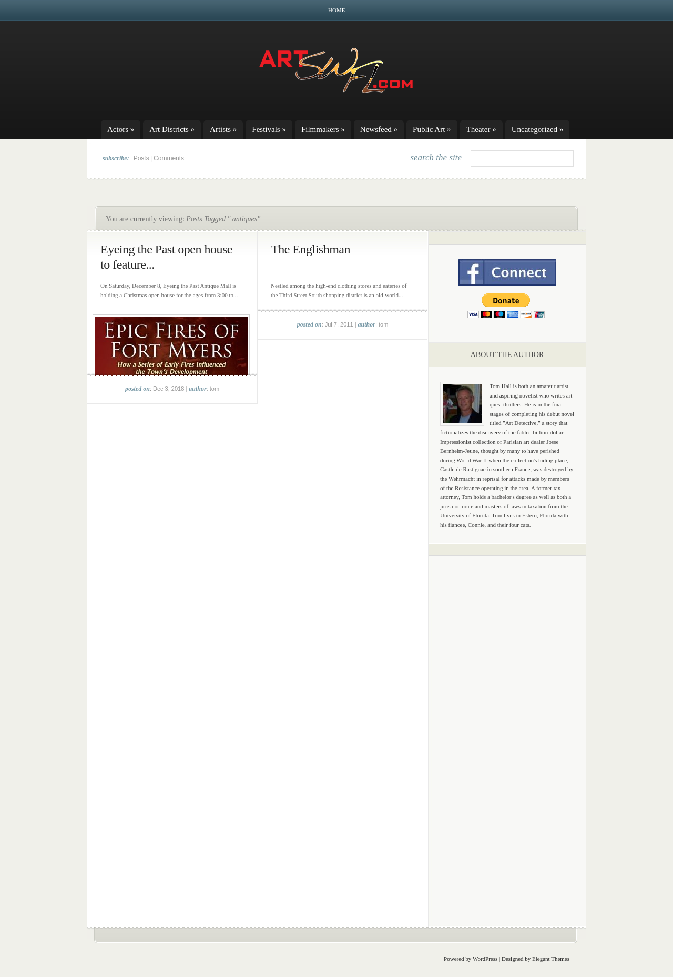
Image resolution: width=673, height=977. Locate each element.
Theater (481, 129)
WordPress (485, 958)
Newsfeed (378, 129)
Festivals (269, 129)
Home (336, 10)
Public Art (432, 129)
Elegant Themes (550, 958)
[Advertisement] (507, 728)
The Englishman (310, 249)
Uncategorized (538, 129)
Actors (120, 129)
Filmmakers (323, 129)
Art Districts (172, 129)
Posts (141, 158)
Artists (223, 129)
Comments (169, 158)
